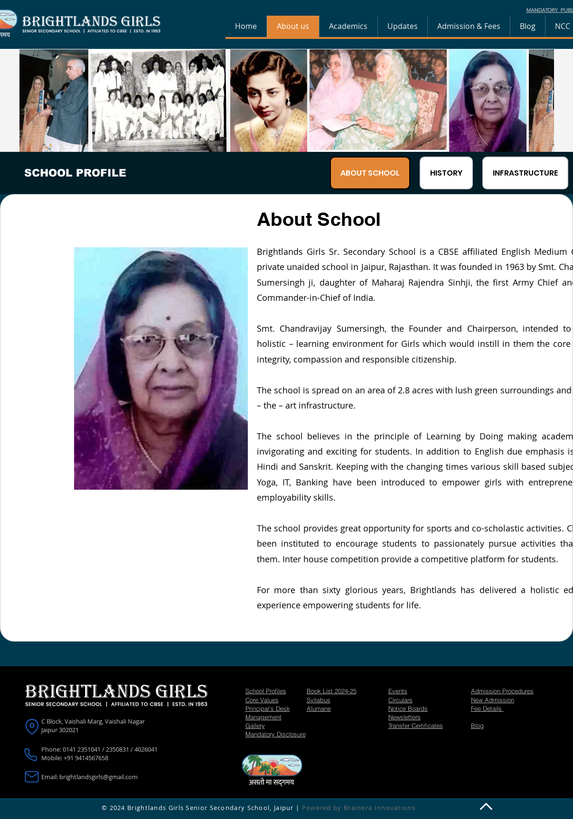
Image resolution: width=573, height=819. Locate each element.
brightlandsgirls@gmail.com (98, 776)
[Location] (32, 726)
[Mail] (31, 776)
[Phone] (30, 754)
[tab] (370, 173)
